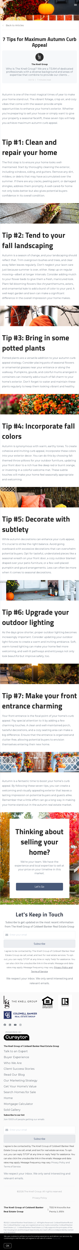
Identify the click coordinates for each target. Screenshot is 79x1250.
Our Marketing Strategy (20, 1080)
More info (57, 1238)
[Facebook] (5, 1025)
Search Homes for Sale (20, 1092)
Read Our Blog (14, 1074)
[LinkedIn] (10, 1025)
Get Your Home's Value (20, 1086)
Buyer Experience (16, 1057)
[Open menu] (75, 5)
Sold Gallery (12, 1110)
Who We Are (13, 1063)
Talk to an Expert (16, 1051)
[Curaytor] (16, 1040)
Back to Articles (15, 25)
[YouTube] (15, 1025)
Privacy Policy (39, 1198)
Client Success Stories (19, 1069)
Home (8, 1098)
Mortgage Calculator (18, 1104)
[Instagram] (20, 1025)
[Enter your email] (42, 935)
